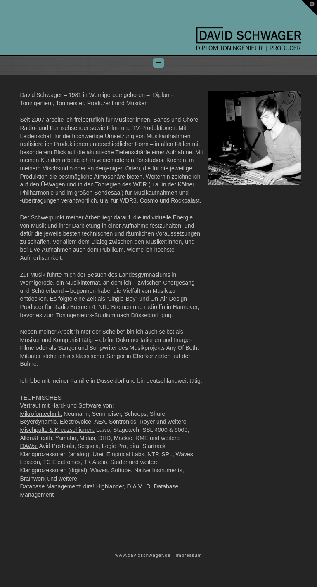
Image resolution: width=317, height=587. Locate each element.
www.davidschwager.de (142, 555)
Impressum (188, 555)
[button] (158, 63)
